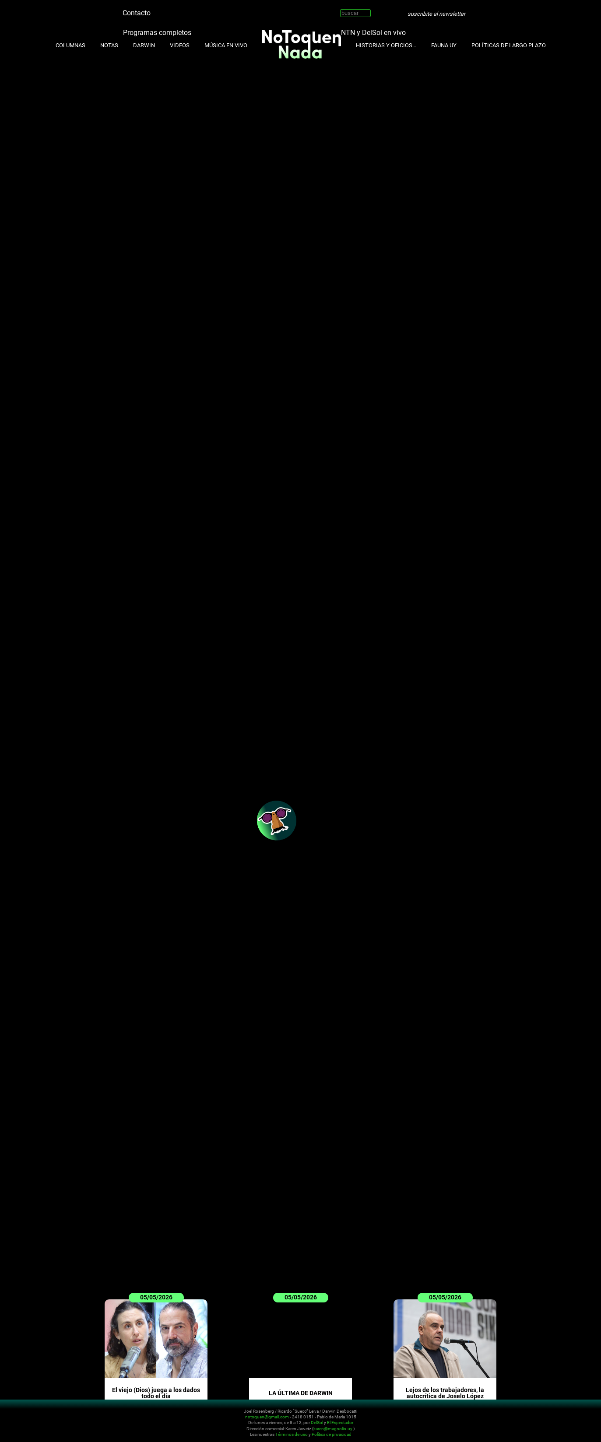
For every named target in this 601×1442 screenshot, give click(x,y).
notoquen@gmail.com (267, 1416)
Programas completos (157, 32)
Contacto (137, 13)
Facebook (196, 9)
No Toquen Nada (64, 1421)
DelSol (317, 1423)
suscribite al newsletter (436, 13)
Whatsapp (209, 9)
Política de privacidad (331, 1434)
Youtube (183, 9)
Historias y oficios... (386, 45)
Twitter (157, 9)
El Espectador (340, 1423)
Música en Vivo (225, 45)
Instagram (170, 9)
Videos (180, 45)
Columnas (70, 45)
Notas (109, 45)
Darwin (144, 45)
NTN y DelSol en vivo (373, 32)
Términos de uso (291, 1434)
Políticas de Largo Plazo (508, 45)
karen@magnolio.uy (332, 1428)
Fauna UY (444, 45)
